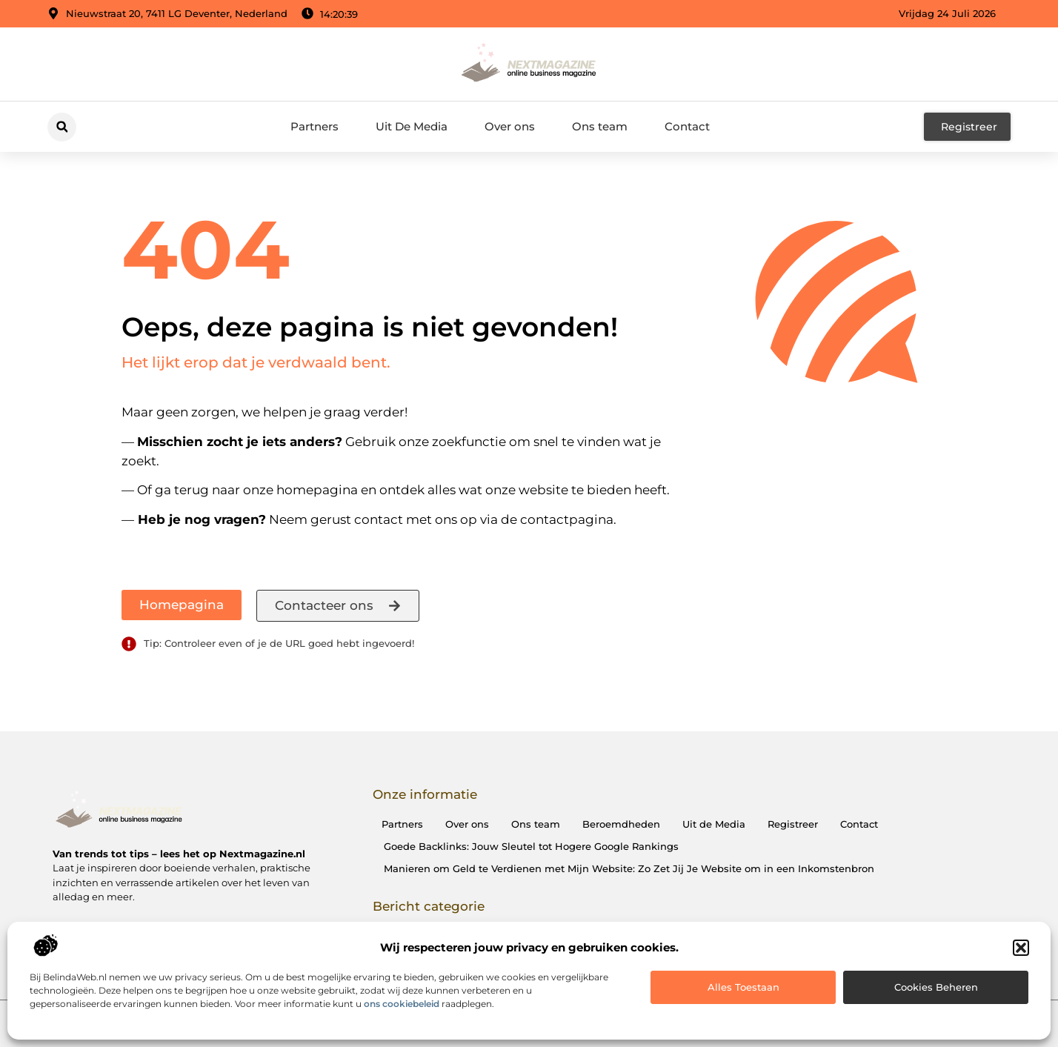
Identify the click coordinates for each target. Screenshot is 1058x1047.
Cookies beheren (936, 987)
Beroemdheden (621, 824)
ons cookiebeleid (401, 1003)
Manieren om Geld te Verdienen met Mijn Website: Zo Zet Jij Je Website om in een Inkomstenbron (629, 868)
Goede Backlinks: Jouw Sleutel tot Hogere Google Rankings (531, 846)
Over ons (510, 126)
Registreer (793, 824)
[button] (1021, 947)
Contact (687, 126)
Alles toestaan (743, 987)
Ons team (600, 126)
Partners (314, 126)
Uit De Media (412, 126)
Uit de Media (713, 824)
